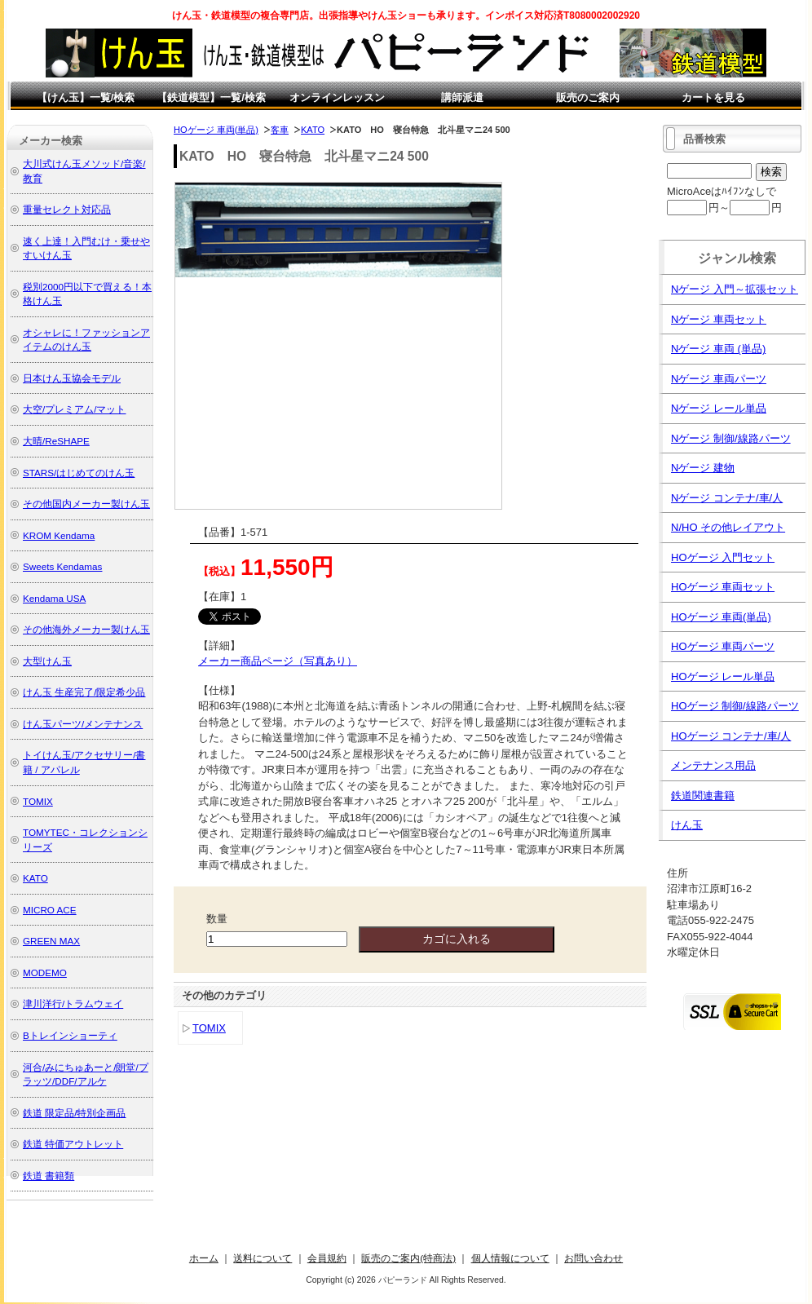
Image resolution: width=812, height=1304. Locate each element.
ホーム (203, 1258)
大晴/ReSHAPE (56, 440)
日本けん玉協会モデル (72, 378)
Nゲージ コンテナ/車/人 (727, 498)
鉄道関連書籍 (703, 795)
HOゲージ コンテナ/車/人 (731, 736)
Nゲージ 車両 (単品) (718, 349)
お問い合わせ (593, 1258)
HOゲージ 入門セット (722, 557)
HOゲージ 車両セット (722, 587)
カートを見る (713, 97)
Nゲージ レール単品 (718, 408)
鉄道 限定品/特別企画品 (74, 1112)
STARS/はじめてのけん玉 (79, 472)
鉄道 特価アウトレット (73, 1143)
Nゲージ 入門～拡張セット (734, 289)
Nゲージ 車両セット (718, 319)
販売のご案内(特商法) (408, 1258)
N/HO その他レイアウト (728, 527)
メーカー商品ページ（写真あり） (277, 661)
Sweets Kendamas (62, 566)
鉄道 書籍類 (48, 1175)
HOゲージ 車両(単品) (216, 130)
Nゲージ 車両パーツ (718, 379)
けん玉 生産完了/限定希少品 (84, 692)
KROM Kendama (59, 535)
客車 (280, 130)
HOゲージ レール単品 (722, 676)
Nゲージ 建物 (703, 468)
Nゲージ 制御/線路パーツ (731, 438)
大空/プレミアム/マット (74, 409)
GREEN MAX (51, 940)
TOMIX (209, 1028)
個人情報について (510, 1258)
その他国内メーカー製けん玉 (86, 503)
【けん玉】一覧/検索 (86, 97)
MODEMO (45, 972)
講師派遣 (462, 97)
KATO (312, 130)
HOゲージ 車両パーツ (722, 646)
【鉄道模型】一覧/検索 (211, 97)
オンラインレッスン (337, 97)
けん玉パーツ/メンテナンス (83, 723)
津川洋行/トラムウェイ (73, 1003)
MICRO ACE (50, 909)
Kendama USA (54, 598)
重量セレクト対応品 (67, 209)
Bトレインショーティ (70, 1035)
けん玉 (687, 825)
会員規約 (326, 1258)
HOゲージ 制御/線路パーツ (735, 706)
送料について (262, 1258)
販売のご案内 (588, 97)
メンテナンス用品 (713, 765)
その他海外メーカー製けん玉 (86, 629)
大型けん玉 (47, 661)
